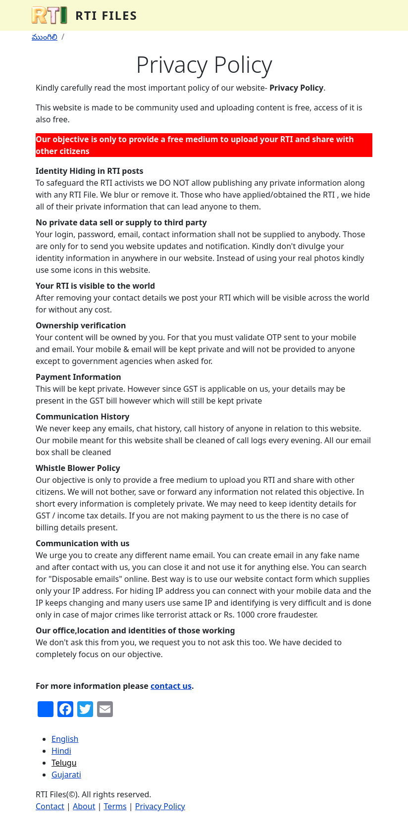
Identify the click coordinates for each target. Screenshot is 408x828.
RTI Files (106, 15)
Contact (50, 806)
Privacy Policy (160, 806)
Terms (115, 806)
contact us (171, 685)
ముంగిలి (44, 36)
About (84, 806)
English (64, 738)
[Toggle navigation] (362, 15)
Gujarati (66, 774)
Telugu (64, 762)
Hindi (61, 750)
